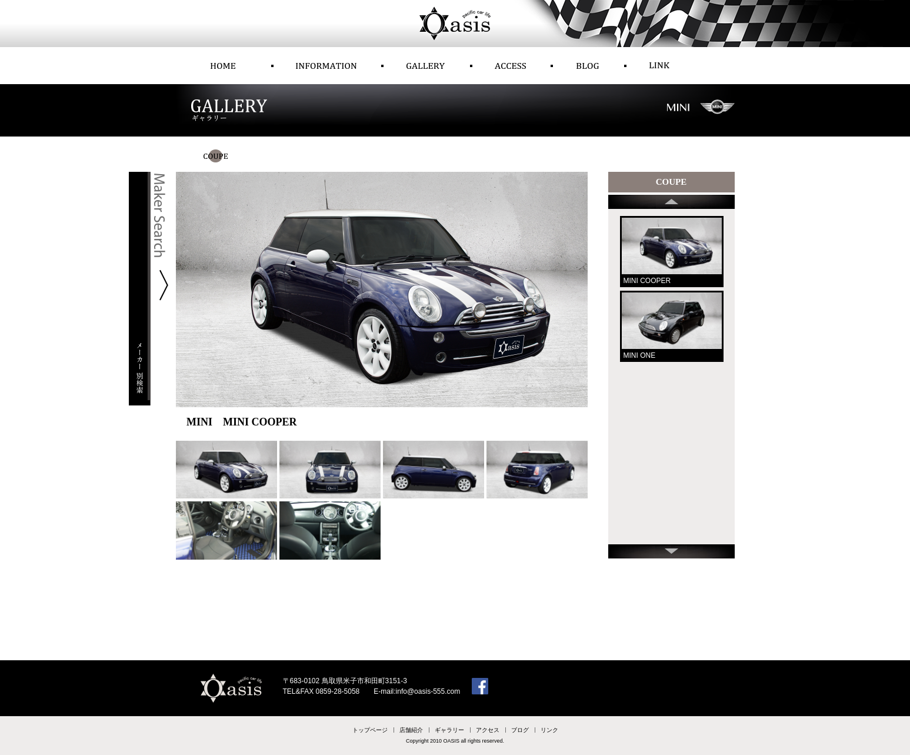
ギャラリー (449, 730)
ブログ (520, 730)
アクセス (487, 730)
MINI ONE (640, 355)
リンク (549, 730)
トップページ (370, 730)
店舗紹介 (411, 730)
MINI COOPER (647, 281)
